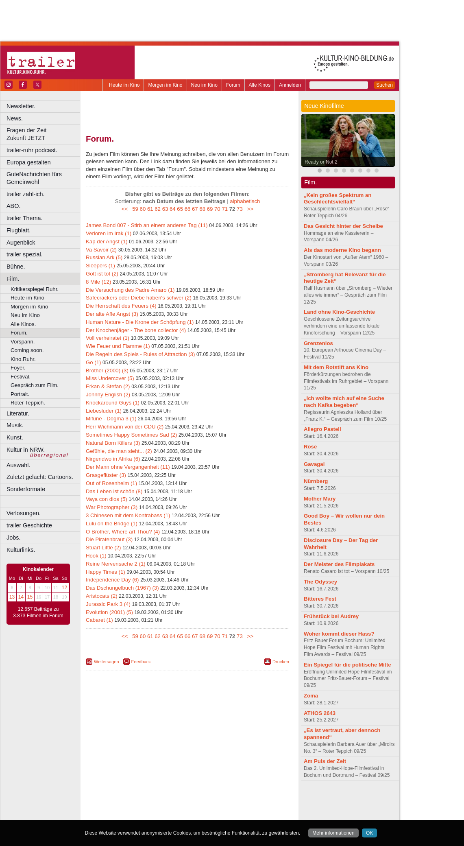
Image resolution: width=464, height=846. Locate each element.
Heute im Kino (124, 85)
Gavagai (314, 464)
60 (143, 209)
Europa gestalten (29, 162)
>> (248, 209)
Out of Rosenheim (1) (111, 483)
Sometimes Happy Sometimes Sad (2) (131, 435)
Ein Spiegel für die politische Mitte (347, 665)
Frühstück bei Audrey (331, 616)
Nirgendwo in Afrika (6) (113, 459)
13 (12, 597)
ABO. (13, 206)
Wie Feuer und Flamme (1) (118, 346)
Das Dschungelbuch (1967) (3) (122, 588)
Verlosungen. (24, 513)
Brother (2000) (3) (107, 370)
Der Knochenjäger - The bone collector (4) (136, 330)
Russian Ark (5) (104, 257)
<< (126, 209)
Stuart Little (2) (103, 547)
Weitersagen (106, 661)
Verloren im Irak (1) (108, 233)
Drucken (280, 661)
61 (150, 209)
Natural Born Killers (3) (113, 443)
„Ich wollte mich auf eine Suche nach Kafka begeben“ (344, 401)
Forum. (19, 333)
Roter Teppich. (28, 403)
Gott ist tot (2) (102, 274)
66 (188, 209)
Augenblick (21, 242)
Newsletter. (21, 106)
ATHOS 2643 (319, 713)
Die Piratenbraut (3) (109, 539)
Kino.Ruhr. (23, 359)
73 (240, 209)
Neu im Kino (204, 85)
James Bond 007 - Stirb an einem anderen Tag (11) (147, 225)
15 (30, 597)
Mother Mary (319, 499)
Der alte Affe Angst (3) (112, 314)
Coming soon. (27, 350)
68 (202, 209)
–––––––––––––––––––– (39, 501)
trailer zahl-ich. (26, 194)
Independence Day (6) (112, 580)
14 (21, 597)
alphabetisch (245, 201)
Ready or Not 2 (321, 162)
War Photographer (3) (111, 507)
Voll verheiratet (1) (107, 338)
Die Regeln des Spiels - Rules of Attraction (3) (140, 354)
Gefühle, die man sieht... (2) (119, 451)
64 (173, 209)
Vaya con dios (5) (106, 499)
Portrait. (20, 394)
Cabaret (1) (99, 620)
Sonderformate (26, 489)
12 (64, 587)
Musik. (15, 425)
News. (15, 118)
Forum (233, 85)
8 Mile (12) (98, 282)
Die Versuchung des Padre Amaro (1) (130, 290)
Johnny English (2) (108, 394)
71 (225, 209)
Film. (13, 278)
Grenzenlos (318, 343)
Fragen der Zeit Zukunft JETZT (44, 134)
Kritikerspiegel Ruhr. (35, 289)
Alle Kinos (259, 85)
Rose (310, 447)
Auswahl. (18, 465)
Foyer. (18, 368)
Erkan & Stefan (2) (108, 386)
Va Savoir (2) (101, 250)
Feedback (141, 661)
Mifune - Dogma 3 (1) (111, 418)
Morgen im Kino (165, 85)
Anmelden (290, 85)
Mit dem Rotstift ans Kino (336, 367)
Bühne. (16, 266)
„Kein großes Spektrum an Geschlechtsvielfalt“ (337, 198)
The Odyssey (320, 582)
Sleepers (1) (100, 265)
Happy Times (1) (105, 572)
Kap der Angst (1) (107, 241)
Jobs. (13, 537)
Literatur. (18, 413)
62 (158, 209)
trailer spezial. (25, 254)
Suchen (384, 85)
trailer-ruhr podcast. (32, 150)
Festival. (20, 377)
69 (210, 209)
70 (217, 209)
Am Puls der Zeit (325, 761)
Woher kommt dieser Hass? (339, 634)
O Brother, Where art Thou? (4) (123, 532)
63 (165, 209)
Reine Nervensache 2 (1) (116, 564)
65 (180, 209)
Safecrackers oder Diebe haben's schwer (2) (139, 298)
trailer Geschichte (29, 525)
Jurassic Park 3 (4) (108, 604)
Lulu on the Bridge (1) (111, 523)
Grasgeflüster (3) (106, 475)
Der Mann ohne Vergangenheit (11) (128, 467)
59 (135, 209)
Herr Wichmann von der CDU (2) (124, 427)
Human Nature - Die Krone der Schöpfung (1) (140, 322)
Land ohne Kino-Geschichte (339, 312)
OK (369, 833)
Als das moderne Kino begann (342, 250)
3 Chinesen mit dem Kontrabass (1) (128, 515)
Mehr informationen (333, 833)
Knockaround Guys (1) (112, 403)
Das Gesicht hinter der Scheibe (343, 226)
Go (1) (93, 362)
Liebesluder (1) (104, 411)
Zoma (311, 696)
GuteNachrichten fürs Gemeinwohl (34, 178)
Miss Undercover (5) (110, 378)
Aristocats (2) (102, 596)
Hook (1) (96, 556)
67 (195, 209)
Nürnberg (316, 481)
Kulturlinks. (21, 550)
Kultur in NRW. (26, 449)
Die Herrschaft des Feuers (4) (121, 306)
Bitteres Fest (320, 599)
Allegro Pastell (322, 429)
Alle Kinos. (23, 324)
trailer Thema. (25, 218)
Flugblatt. (18, 230)
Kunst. (15, 437)
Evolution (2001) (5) (109, 612)
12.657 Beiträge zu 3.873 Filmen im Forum (38, 612)
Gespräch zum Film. (35, 385)
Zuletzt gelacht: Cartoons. (40, 477)
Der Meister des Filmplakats (339, 564)
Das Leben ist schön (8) (114, 491)
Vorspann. (23, 342)
